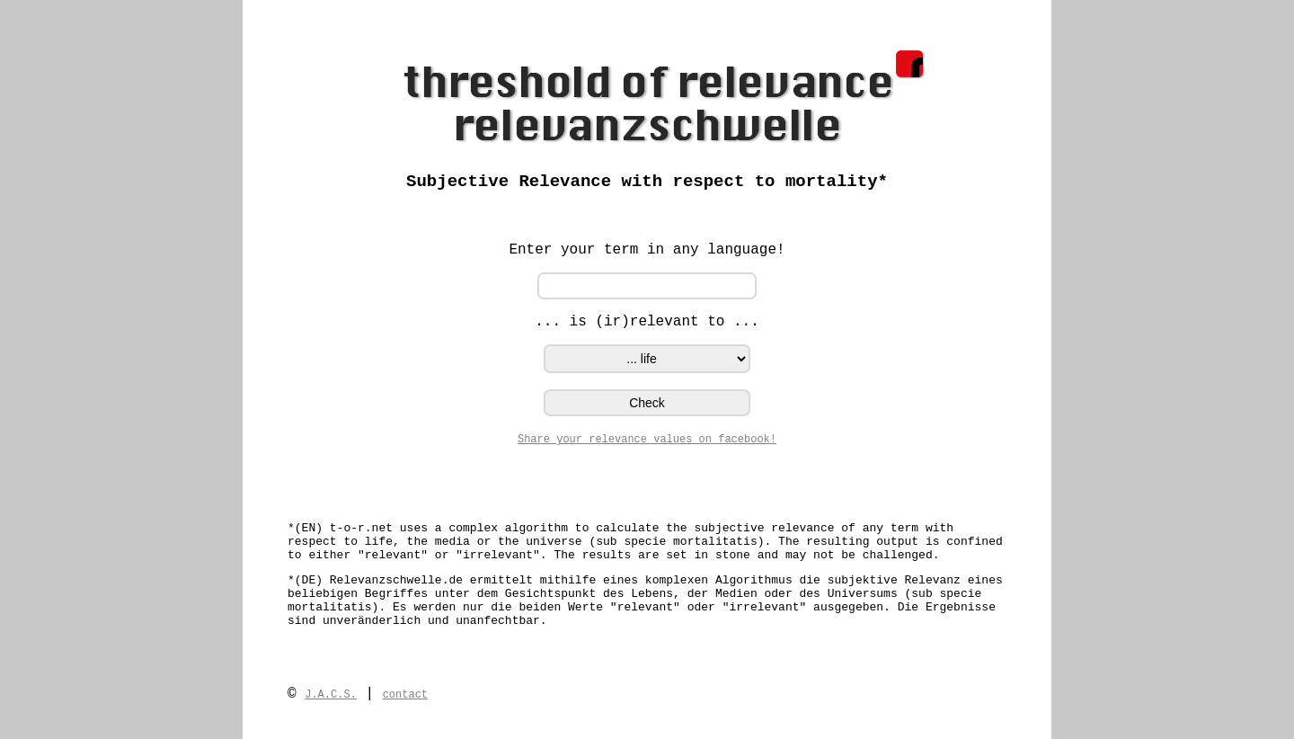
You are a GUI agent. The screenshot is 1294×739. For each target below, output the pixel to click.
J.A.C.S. (331, 695)
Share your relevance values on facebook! (647, 439)
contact (405, 695)
